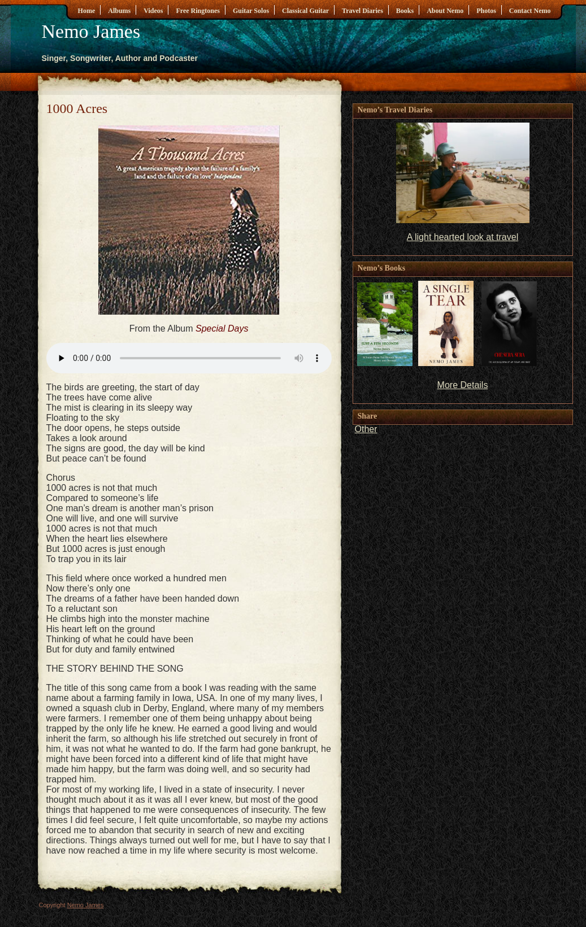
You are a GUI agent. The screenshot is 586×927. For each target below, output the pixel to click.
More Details (462, 385)
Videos (153, 11)
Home (87, 11)
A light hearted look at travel (462, 237)
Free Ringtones (197, 11)
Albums (119, 11)
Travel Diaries (362, 11)
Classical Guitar (305, 11)
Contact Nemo (530, 11)
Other (366, 429)
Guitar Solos (251, 11)
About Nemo (445, 11)
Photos (486, 11)
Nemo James (91, 31)
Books (405, 11)
